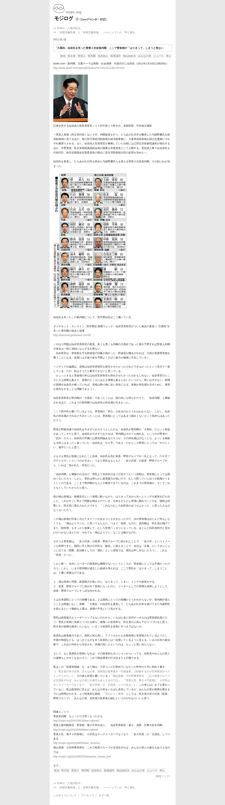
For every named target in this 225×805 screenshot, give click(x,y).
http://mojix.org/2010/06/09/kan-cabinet (75, 729)
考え (168, 55)
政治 (63, 55)
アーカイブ (87, 795)
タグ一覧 (104, 795)
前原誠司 (115, 55)
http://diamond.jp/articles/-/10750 (72, 335)
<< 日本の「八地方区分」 (68, 28)
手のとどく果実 (114, 693)
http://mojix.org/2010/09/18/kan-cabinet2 (76, 720)
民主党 (72, 55)
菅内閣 (92, 55)
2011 (56, 39)
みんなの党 (144, 55)
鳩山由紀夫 (129, 55)
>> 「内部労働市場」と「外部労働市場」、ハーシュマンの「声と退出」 (95, 32)
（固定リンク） (163, 776)
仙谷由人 (103, 55)
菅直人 (82, 55)
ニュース (158, 55)
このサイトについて (65, 795)
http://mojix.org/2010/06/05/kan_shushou (76, 743)
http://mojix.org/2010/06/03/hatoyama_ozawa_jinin (82, 756)
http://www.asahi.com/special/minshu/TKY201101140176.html (88, 67)
